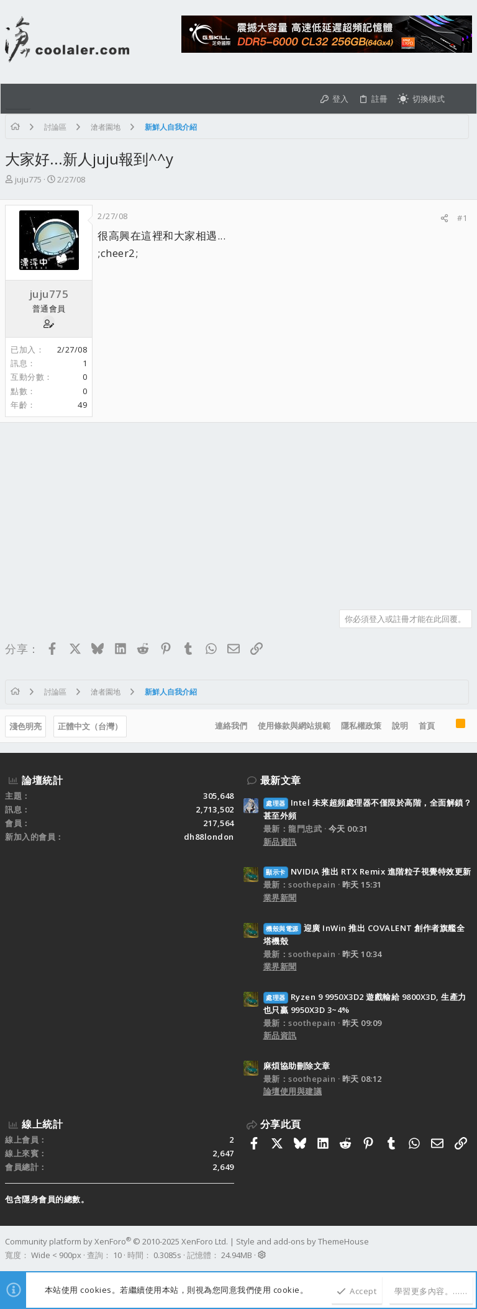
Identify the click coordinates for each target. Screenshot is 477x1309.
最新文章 (280, 780)
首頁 (427, 725)
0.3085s (167, 1255)
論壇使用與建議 (292, 1091)
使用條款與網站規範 (294, 725)
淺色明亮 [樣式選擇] (25, 726)
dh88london (209, 836)
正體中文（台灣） (90, 726)
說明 (400, 725)
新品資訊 (280, 841)
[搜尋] (460, 99)
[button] (18, 99)
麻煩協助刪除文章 (296, 1065)
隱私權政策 (361, 725)
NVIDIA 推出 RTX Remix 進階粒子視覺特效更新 (367, 871)
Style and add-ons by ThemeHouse (302, 1241)
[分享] (444, 218)
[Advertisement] (238, 511)
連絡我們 (231, 725)
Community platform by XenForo (116, 1241)
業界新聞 (280, 897)
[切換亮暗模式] (421, 99)
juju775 (28, 179)
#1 (462, 217)
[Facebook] (466, 1248)
